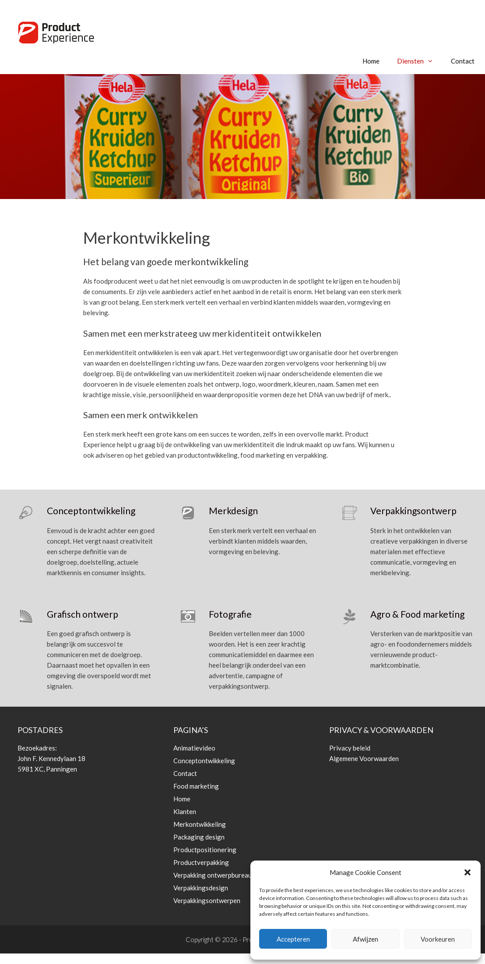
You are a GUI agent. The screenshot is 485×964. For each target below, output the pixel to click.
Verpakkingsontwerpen (206, 900)
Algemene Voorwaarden (364, 758)
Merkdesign (233, 510)
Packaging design (199, 837)
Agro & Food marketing (417, 613)
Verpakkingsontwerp (413, 510)
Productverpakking (201, 862)
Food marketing (196, 786)
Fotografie (230, 613)
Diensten (419, 61)
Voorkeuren (438, 939)
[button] (467, 872)
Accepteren (293, 939)
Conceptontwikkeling (91, 510)
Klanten (184, 811)
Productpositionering (204, 850)
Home (371, 61)
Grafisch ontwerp (82, 613)
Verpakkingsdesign (200, 888)
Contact (462, 61)
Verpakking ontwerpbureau (212, 875)
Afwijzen (365, 939)
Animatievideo (194, 748)
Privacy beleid (349, 748)
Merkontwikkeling (199, 824)
